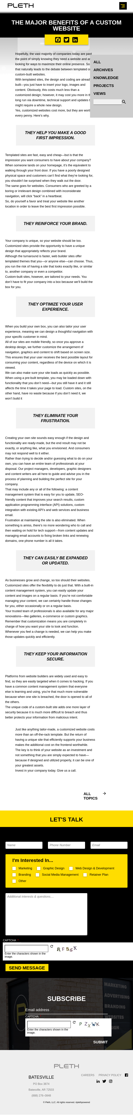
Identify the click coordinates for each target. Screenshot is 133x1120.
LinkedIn (98, 1081)
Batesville (41, 1077)
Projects (103, 86)
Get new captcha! (51, 946)
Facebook (126, 1075)
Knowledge (105, 78)
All (97, 62)
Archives (103, 70)
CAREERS (87, 1075)
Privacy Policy (110, 1075)
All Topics (91, 796)
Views (99, 93)
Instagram (110, 1081)
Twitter (104, 1081)
